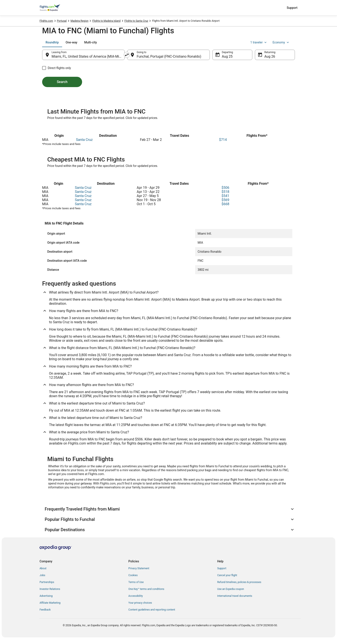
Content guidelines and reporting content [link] (151, 609)
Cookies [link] (133, 575)
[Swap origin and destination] (127, 55)
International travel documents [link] (234, 595)
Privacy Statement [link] (138, 568)
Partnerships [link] (47, 582)
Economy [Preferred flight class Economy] (281, 42)
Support (292, 7)
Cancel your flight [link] (227, 575)
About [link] (43, 568)
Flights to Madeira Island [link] (106, 20)
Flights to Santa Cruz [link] (136, 20)
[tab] (52, 42)
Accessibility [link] (135, 595)
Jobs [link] (42, 575)
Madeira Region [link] (79, 20)
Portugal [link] (62, 20)
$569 (225, 200)
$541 (225, 196)
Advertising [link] (46, 595)
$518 (225, 192)
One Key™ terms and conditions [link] (146, 589)
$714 (223, 140)
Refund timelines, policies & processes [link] (239, 582)
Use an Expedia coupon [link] (230, 589)
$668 (225, 204)
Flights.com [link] (46, 20)
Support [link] (221, 568)
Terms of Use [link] (136, 582)
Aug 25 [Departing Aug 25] (227, 56)
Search (62, 82)
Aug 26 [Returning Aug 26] (269, 56)
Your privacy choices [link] (140, 602)
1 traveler (259, 42)
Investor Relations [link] (50, 589)
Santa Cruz (84, 140)
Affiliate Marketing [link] (50, 602)
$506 (225, 188)
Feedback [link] (45, 609)
